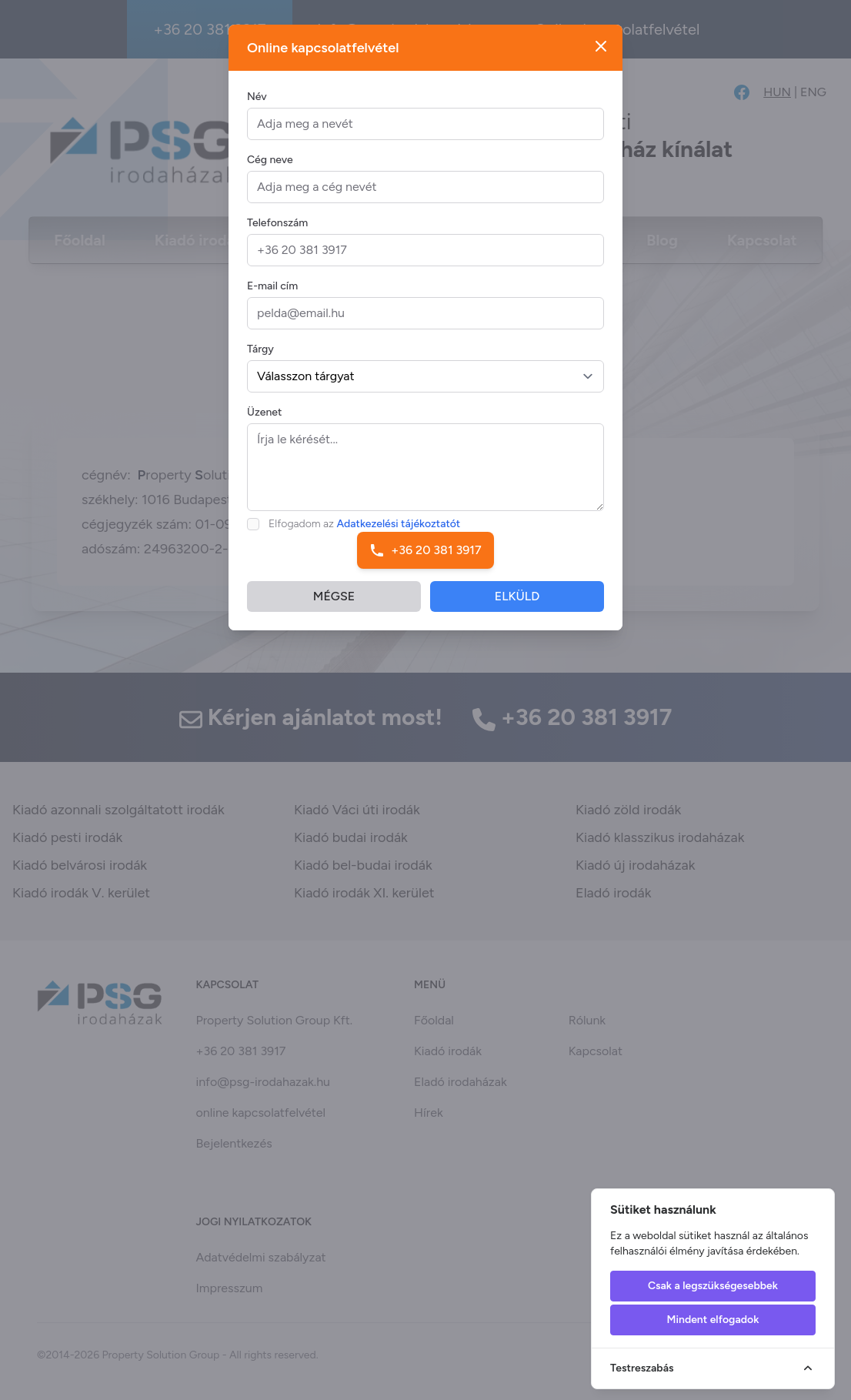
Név (257, 96)
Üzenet (264, 412)
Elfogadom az (364, 523)
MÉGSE (334, 596)
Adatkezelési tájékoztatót (399, 523)
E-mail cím (272, 285)
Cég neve (270, 159)
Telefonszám (277, 222)
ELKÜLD (517, 596)
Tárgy (260, 349)
